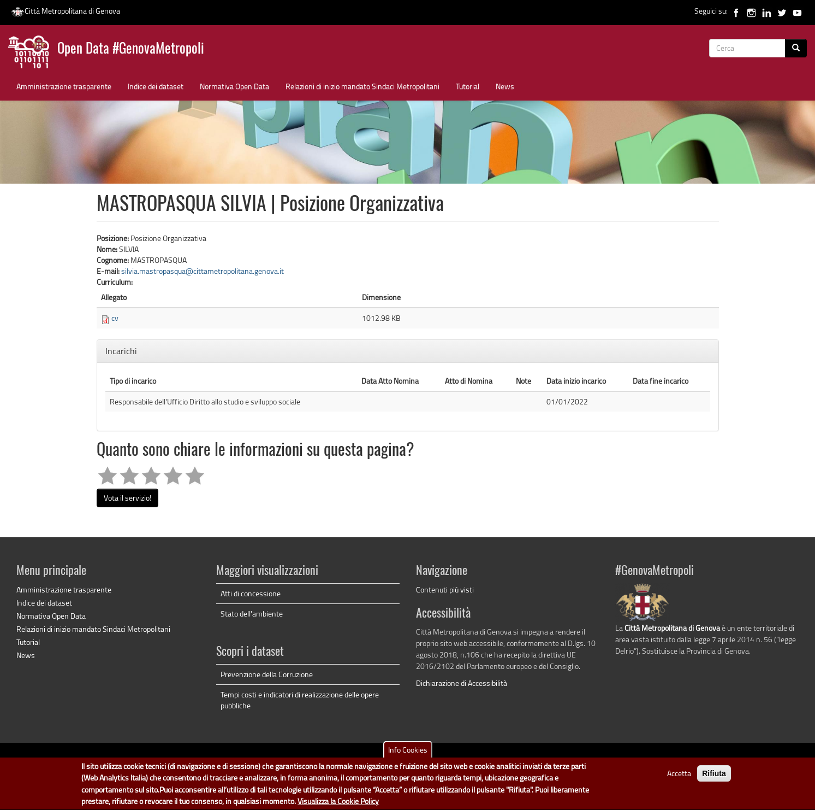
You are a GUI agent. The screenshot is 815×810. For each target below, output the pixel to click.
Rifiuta (714, 777)
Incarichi (122, 351)
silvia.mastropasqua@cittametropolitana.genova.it (202, 271)
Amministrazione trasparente (63, 86)
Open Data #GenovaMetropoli (130, 49)
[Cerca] (796, 48)
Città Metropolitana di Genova (65, 10)
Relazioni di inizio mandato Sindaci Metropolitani (362, 86)
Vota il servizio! (127, 497)
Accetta (679, 777)
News (505, 86)
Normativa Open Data (234, 86)
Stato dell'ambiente (252, 613)
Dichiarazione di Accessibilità (461, 683)
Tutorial (467, 86)
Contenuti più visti (445, 589)
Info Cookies (407, 753)
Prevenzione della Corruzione (267, 674)
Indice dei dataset (155, 86)
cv (114, 318)
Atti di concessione (251, 593)
